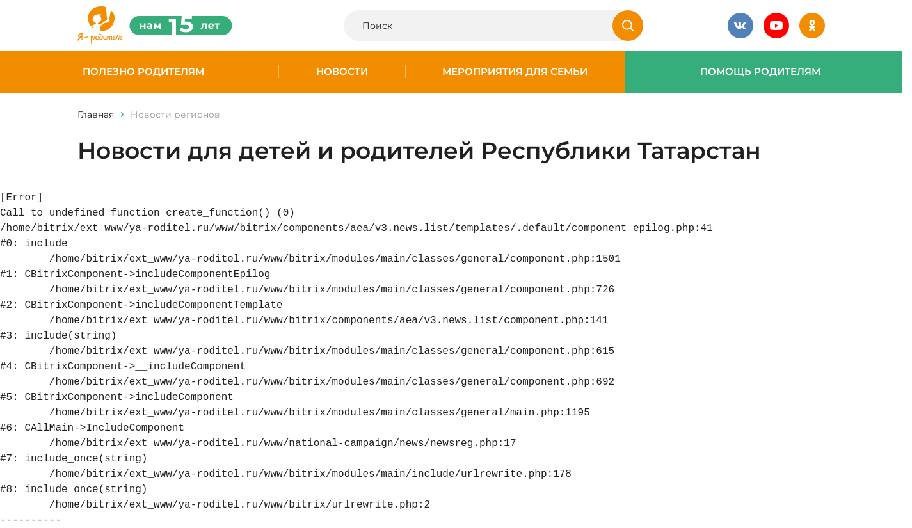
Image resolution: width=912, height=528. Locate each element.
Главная (95, 114)
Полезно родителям (143, 71)
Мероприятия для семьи (515, 71)
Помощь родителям (760, 71)
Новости (342, 71)
